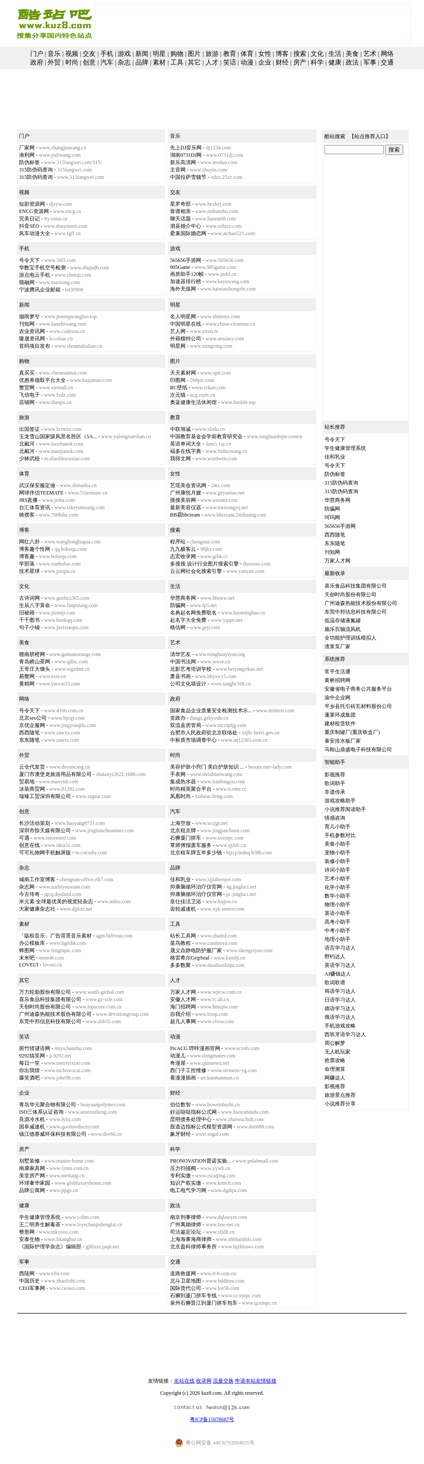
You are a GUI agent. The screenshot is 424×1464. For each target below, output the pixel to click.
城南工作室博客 (37, 879)
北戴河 (27, 444)
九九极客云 (183, 549)
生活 (334, 53)
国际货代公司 (185, 1288)
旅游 (212, 53)
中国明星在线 (185, 324)
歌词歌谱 (334, 982)
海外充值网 (183, 289)
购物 (176, 53)
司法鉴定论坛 (185, 1232)
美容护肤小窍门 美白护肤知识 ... (207, 767)
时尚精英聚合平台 (191, 789)
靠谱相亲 (180, 211)
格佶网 (178, 627)
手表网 (178, 774)
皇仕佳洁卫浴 (185, 901)
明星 (159, 53)
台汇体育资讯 (34, 507)
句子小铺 (29, 627)
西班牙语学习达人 (345, 1034)
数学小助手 (337, 896)
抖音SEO (29, 226)
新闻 (141, 53)
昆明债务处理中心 (191, 1119)
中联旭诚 (180, 429)
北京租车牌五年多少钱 (196, 853)
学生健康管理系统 (40, 1217)
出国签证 (29, 429)
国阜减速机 (32, 1127)
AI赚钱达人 (337, 974)
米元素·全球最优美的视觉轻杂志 (56, 901)
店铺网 (27, 402)
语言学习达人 (340, 948)
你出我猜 (29, 1070)
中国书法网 (183, 662)
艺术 (369, 53)
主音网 (178, 170)
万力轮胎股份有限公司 (45, 992)
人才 (212, 62)
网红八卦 (29, 542)
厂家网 (27, 148)
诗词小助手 (337, 870)
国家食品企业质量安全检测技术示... (211, 711)
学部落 (27, 564)
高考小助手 (337, 922)
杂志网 (27, 887)
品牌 (141, 62)
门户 (36, 53)
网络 (387, 53)
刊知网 (27, 324)
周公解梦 (334, 1043)
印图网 (178, 380)
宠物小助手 (337, 853)
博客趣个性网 (34, 549)
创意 (89, 62)
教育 (229, 53)
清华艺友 (180, 654)
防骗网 (178, 605)
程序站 (178, 542)
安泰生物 (29, 1239)
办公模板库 (32, 943)
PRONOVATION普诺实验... (200, 1161)
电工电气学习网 (188, 1190)
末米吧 (27, 958)
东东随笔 (29, 740)
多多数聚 (180, 965)
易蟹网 (27, 676)
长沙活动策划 (34, 823)
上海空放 (180, 823)
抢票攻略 (334, 1060)
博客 (282, 53)
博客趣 (27, 556)
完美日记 (29, 219)
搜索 (299, 53)
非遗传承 (334, 792)
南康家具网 (32, 1168)
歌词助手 (334, 783)
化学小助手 (337, 887)
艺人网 (178, 331)
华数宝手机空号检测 (42, 268)
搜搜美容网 (183, 500)
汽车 (106, 62)
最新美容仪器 (185, 507)
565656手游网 (185, 260)
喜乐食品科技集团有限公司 (50, 999)
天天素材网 (183, 373)
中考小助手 (337, 931)
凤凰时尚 (180, 796)
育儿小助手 (337, 827)
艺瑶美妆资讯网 (188, 485)
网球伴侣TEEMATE (41, 493)
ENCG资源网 (34, 211)
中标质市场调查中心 (193, 740)
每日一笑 (29, 1063)
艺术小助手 (337, 879)
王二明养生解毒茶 (40, 1225)
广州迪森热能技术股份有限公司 (55, 1014)
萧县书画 (180, 676)
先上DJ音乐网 (186, 148)
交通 (387, 62)
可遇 (24, 838)
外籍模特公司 (185, 339)
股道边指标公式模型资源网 (201, 1127)
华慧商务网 (183, 598)
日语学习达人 (340, 1000)
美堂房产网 (32, 1176)
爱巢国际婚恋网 (188, 233)
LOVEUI (29, 965)
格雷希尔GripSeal (189, 958)
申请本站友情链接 (255, 1381)
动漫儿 (178, 1056)
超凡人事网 (183, 1021)
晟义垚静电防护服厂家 (196, 950)
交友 (89, 53)
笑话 (229, 62)
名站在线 (184, 1381)
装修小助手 (337, 861)
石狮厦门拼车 (185, 838)
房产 (299, 62)
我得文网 (180, 459)
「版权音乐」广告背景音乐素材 (55, 936)
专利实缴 (180, 1176)
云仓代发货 (32, 767)
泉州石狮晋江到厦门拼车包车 (204, 1303)
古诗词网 (29, 598)
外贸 (54, 62)
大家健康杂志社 (37, 909)
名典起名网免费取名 (193, 613)
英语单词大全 (185, 444)
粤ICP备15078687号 (212, 1419)
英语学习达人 (340, 965)
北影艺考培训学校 (191, 669)
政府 (36, 62)
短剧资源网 (32, 204)
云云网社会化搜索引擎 (196, 571)
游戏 (124, 53)
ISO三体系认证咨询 (41, 1112)
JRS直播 (28, 500)
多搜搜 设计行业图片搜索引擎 (204, 564)
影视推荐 (334, 775)
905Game (180, 267)
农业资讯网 (32, 331)
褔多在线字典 (185, 451)
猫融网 (27, 282)
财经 (282, 62)
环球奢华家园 (34, 1183)
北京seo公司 (33, 718)
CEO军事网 (32, 1288)
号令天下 (29, 260)
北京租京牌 (183, 830)
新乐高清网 (183, 162)
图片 (194, 53)
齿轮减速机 (183, 909)
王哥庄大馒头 (34, 669)
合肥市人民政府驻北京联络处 (204, 733)
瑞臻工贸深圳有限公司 (45, 796)
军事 (369, 62)
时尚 (71, 62)
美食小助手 (337, 844)
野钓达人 (334, 956)
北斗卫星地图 (185, 1281)
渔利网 (27, 155)
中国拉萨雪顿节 (188, 177)
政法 (352, 62)
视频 (71, 53)
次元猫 (178, 395)
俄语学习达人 (340, 1017)
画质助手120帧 (187, 274)
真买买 (27, 373)
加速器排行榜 (185, 281)
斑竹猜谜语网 (34, 1048)
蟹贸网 (27, 388)
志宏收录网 (183, 556)
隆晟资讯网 (32, 339)
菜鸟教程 (180, 943)
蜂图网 (27, 950)
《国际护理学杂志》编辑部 (50, 1247)
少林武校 (29, 459)
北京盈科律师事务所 (193, 1247)
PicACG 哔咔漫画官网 (195, 1048)
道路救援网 (183, 1273)
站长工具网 (183, 936)
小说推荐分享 (340, 1104)
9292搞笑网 (32, 1056)
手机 (106, 53)
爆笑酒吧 (29, 1078)
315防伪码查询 (36, 170)
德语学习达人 (340, 1008)
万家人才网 (183, 992)
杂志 (124, 62)
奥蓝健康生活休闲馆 (193, 402)
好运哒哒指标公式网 (193, 1112)
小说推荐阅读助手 (345, 809)
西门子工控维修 (188, 1070)
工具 (176, 62)
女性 (264, 53)
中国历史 (29, 1281)
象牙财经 (180, 1134)
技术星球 (29, 571)
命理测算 (334, 1069)
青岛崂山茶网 (34, 662)
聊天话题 (180, 219)
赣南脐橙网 (32, 654)
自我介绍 (180, 1014)
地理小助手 (337, 939)
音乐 (54, 53)
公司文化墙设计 (188, 684)
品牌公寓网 (32, 1190)
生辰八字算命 (34, 605)
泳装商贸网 (32, 789)
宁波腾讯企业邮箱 (40, 290)
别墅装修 (29, 1161)
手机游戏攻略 (340, 1026)
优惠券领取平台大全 (42, 380)
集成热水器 (183, 782)
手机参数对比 (340, 835)
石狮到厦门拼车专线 (193, 1296)
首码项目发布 (34, 346)
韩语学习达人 (340, 991)
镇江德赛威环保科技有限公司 (53, 1134)
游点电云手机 (34, 275)
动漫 (247, 62)
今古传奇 (29, 894)
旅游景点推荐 (340, 1095)
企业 (264, 62)
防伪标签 (29, 162)
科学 (317, 62)
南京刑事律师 (185, 1217)
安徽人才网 (183, 999)
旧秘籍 (27, 613)
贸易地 (27, 782)
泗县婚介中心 (185, 226)
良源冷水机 (32, 1119)
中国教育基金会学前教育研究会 (206, 436)
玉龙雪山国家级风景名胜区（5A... (58, 436)
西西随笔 (29, 733)
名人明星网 (183, 316)
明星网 (178, 346)
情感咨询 (334, 818)
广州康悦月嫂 (185, 493)
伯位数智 (180, 1105)
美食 (352, 53)
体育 (247, 53)
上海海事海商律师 (191, 1239)
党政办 (178, 718)
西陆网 (27, 1273)
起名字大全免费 (188, 620)
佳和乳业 (180, 879)
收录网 (204, 1381)
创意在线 (29, 845)
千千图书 (29, 620)
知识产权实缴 (185, 1183)
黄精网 (27, 684)
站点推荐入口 (369, 136)
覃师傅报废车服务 (191, 845)
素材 (159, 62)
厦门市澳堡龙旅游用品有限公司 (55, 774)
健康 (334, 62)
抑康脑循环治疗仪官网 (196, 887)
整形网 (27, 1232)
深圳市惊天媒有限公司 (45, 830)
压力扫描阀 (183, 1168)
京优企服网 (32, 725)
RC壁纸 (178, 388)
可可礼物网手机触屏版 (45, 853)
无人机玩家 (337, 1052)
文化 (317, 53)
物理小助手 (337, 905)
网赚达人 (334, 1078)
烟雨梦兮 (29, 316)
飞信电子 (29, 395)
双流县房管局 (185, 725)
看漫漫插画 (183, 1078)
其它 (194, 62)
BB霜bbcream (185, 515)
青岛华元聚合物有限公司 (47, 1105)
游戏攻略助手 (340, 801)
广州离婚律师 (185, 1225)
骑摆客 (27, 515)
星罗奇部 (180, 204)
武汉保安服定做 (37, 485)
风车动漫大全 (34, 233)
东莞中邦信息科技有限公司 (50, 1021)
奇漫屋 (178, 1063)
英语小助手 (337, 913)
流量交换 (223, 1381)
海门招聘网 (183, 1007)
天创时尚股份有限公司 (45, 1007)
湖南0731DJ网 (186, 155)
